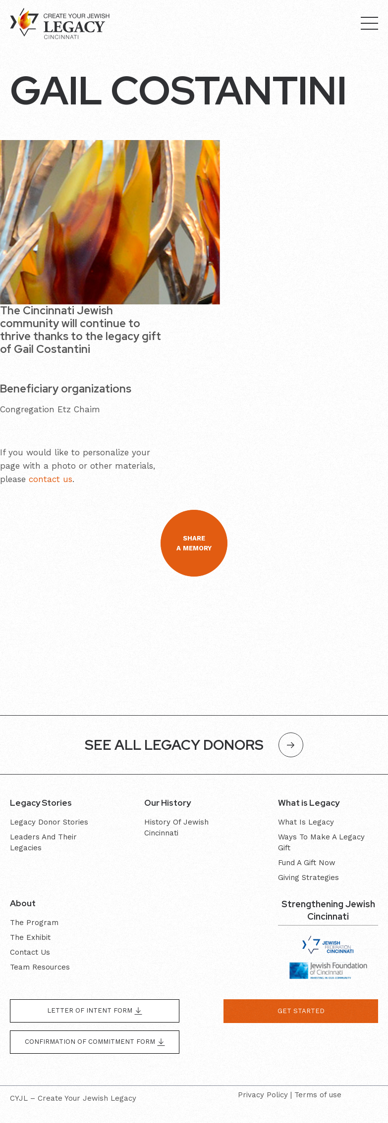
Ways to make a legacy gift (321, 842)
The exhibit (30, 937)
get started (301, 1011)
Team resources (40, 967)
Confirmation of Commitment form (95, 1042)
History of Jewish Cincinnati (176, 827)
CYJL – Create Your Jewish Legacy (73, 1098)
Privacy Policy (263, 1094)
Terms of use (317, 1094)
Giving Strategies (308, 877)
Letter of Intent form (94, 1011)
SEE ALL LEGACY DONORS (194, 744)
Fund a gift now (306, 862)
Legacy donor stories (49, 822)
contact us (50, 479)
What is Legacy (306, 822)
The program (34, 922)
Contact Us (30, 952)
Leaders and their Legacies (43, 842)
